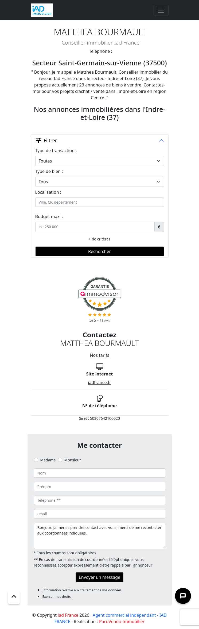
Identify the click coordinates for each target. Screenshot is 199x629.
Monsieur (72, 459)
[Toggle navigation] (161, 10)
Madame (48, 459)
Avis (105, 320)
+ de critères (99, 239)
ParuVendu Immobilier (122, 621)
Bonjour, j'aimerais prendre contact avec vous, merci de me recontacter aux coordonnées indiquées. (99, 536)
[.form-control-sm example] (95, 227)
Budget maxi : (49, 216)
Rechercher (99, 251)
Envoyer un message (99, 577)
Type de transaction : (56, 150)
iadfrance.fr (99, 382)
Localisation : (48, 192)
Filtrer (46, 140)
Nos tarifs (99, 355)
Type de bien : (49, 171)
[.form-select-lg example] (99, 161)
